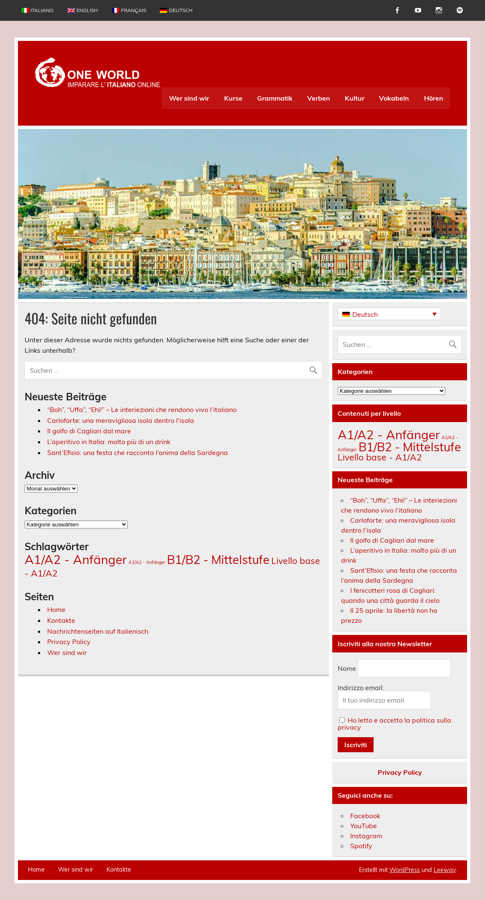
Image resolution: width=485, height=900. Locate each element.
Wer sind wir (189, 98)
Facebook (365, 816)
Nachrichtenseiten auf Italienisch (97, 631)
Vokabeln (394, 98)
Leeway (445, 870)
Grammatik (275, 98)
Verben (318, 98)
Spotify (361, 846)
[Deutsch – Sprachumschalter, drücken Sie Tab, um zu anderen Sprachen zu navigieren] (389, 314)
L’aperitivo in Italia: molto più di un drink (108, 441)
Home (56, 609)
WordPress (404, 870)
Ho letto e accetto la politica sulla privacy (394, 723)
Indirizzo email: (361, 687)
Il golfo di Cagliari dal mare (89, 431)
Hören (433, 98)
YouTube (363, 826)
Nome (347, 668)
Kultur (354, 98)
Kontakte (61, 620)
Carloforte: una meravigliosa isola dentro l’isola (120, 420)
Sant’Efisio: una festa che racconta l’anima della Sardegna (137, 452)
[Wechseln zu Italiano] (38, 10)
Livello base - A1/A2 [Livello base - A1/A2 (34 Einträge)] (380, 457)
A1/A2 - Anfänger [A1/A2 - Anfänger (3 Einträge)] (147, 562)
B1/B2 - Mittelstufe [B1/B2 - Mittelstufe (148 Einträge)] (218, 559)
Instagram (366, 836)
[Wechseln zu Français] (129, 10)
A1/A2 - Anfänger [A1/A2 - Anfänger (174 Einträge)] (76, 559)
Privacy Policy (69, 641)
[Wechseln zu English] (83, 10)
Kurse (233, 98)
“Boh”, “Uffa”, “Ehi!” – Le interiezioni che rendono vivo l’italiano (142, 409)
